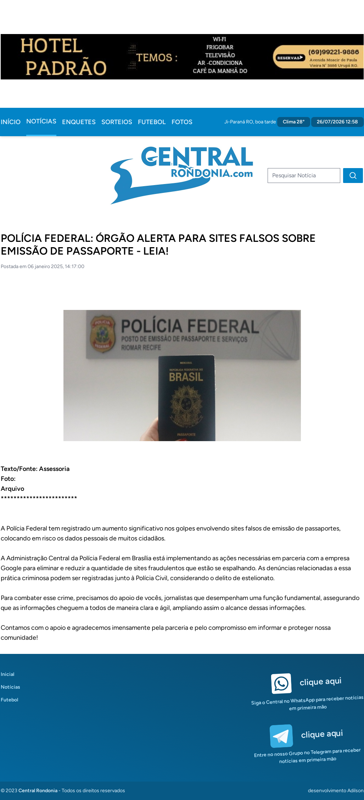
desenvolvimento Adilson (336, 791)
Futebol (152, 122)
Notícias (41, 121)
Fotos (182, 122)
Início (11, 122)
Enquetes (79, 122)
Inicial (7, 674)
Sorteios (116, 122)
